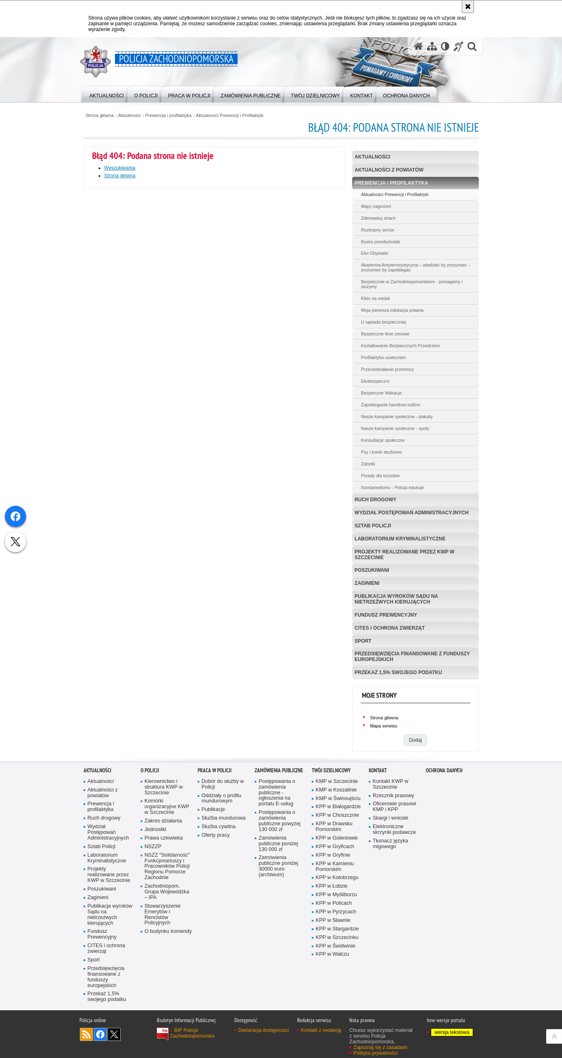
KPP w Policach (334, 903)
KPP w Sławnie (333, 920)
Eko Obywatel (374, 253)
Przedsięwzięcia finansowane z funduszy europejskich (412, 656)
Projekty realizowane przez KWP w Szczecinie (404, 554)
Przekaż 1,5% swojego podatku (398, 672)
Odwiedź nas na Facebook (100, 1034)
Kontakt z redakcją (321, 1030)
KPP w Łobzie (332, 886)
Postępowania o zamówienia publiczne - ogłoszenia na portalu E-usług (277, 793)
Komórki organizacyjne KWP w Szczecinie (167, 806)
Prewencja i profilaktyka (168, 115)
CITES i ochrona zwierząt (390, 628)
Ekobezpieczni (375, 381)
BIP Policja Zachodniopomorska (192, 1033)
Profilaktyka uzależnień (383, 357)
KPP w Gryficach (335, 846)
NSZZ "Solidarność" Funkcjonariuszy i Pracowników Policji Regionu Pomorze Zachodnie (167, 867)
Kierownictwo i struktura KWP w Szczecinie (164, 787)
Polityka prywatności (375, 1053)
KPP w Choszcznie (337, 815)
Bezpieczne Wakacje (381, 392)
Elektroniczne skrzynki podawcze (394, 829)
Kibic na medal (375, 298)
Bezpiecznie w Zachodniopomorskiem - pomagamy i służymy (412, 284)
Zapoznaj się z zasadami (380, 1047)
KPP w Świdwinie (335, 946)
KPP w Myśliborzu (336, 894)
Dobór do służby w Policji (223, 784)
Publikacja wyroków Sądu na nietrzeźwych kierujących (396, 598)
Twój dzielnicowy (331, 770)
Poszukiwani (372, 570)
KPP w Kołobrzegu (337, 877)
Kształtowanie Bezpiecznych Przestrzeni (400, 345)
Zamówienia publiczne (279, 770)
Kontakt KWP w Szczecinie (390, 784)
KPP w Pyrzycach (336, 912)
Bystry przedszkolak (380, 241)
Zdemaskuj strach (378, 218)
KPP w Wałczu (332, 954)
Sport (363, 641)
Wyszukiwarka (120, 168)
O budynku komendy (168, 931)
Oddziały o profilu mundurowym (222, 798)
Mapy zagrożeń (376, 206)
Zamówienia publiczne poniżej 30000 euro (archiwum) (278, 866)
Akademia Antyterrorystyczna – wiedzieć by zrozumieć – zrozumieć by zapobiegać (416, 267)
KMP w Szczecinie (337, 781)
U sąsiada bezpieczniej (383, 322)
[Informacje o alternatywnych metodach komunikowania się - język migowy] (458, 46)
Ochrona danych (444, 770)
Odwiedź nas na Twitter (114, 1034)
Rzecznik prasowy (393, 795)
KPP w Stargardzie (337, 929)
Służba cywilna (219, 826)
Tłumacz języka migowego (390, 843)
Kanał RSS (86, 1034)
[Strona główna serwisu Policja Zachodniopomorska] (418, 46)
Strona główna (100, 115)
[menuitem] (106, 94)
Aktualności (129, 115)
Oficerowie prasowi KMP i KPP (395, 806)
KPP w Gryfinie (333, 855)
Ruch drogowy (376, 500)
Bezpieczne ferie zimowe (385, 333)
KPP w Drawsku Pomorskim (334, 826)
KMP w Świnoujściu (338, 798)
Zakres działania (163, 821)
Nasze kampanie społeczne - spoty (395, 428)
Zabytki (368, 463)
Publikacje (213, 809)
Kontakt (378, 770)
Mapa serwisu (383, 725)
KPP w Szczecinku (337, 937)
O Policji (150, 770)
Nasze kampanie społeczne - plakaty (397, 416)
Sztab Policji (373, 526)
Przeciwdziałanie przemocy (387, 369)
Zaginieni (367, 583)
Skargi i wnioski (390, 818)
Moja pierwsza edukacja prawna (392, 310)
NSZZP (153, 846)
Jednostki (155, 829)
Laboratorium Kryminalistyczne (400, 539)
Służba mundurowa (224, 818)
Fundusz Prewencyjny (386, 615)
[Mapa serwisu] (432, 46)
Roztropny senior (378, 229)
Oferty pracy (216, 835)
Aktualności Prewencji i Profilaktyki (230, 115)
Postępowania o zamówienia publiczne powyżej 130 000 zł (279, 821)
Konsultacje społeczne (383, 440)
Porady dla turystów (380, 475)
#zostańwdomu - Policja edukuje (392, 487)
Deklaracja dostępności (263, 1030)
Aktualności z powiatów (389, 170)
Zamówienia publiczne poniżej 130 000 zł (278, 843)
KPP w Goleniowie (337, 838)
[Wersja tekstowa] (445, 46)
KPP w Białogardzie (338, 806)
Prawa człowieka (164, 838)
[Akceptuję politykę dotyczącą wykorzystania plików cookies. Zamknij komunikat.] (468, 6)
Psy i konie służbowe (381, 452)
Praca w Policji (214, 770)
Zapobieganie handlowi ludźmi (390, 404)
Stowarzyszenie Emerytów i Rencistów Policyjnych (163, 915)
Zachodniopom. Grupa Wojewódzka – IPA (167, 892)
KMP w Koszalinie (336, 790)
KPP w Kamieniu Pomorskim (335, 866)
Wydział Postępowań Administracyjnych (412, 513)
